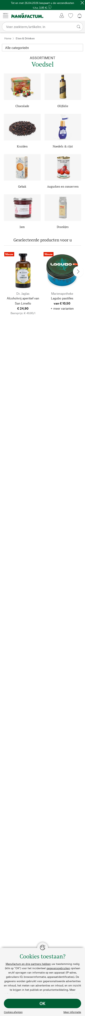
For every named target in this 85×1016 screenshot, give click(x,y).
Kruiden (22, 146)
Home (7, 38)
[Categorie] (42, 47)
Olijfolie (62, 106)
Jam (22, 227)
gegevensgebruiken (58, 968)
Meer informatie (72, 1012)
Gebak (22, 186)
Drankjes (63, 227)
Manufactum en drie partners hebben (28, 963)
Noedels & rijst (63, 146)
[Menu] (5, 15)
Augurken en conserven (63, 186)
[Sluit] (82, 2)
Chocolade (22, 106)
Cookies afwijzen (13, 1012)
